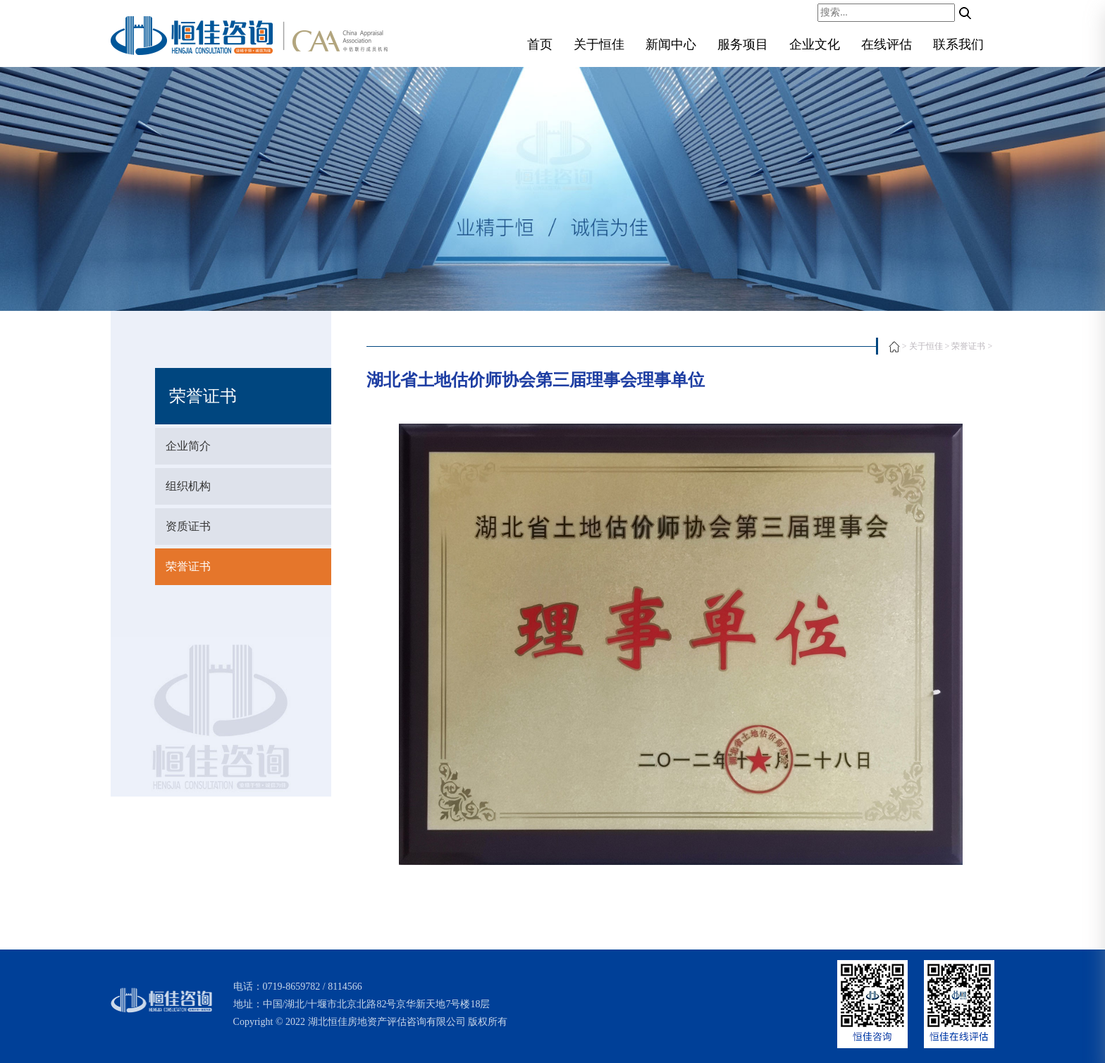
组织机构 (188, 486)
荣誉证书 (188, 566)
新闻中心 (671, 44)
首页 (539, 44)
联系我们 (958, 44)
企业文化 (814, 44)
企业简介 (188, 446)
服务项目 (742, 44)
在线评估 (886, 44)
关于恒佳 (599, 44)
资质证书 (188, 526)
